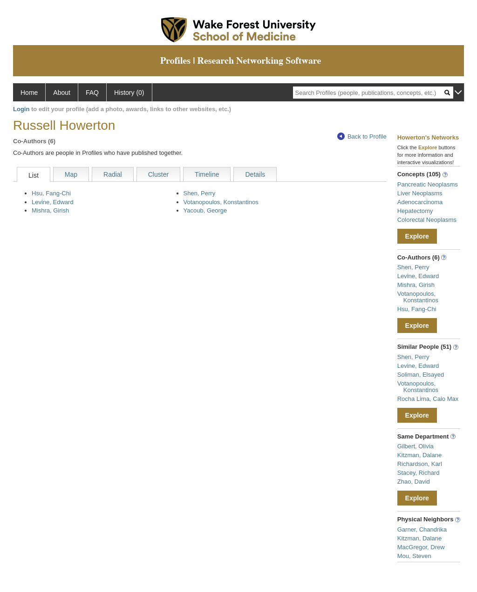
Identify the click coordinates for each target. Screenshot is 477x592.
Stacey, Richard (418, 472)
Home (29, 92)
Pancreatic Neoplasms (427, 184)
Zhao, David (413, 481)
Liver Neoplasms (420, 193)
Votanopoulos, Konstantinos (221, 202)
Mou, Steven (414, 555)
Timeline (207, 174)
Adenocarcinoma (420, 202)
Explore (417, 236)
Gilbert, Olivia (415, 446)
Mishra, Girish (50, 210)
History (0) (129, 92)
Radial (112, 174)
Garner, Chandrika (422, 529)
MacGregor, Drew (421, 547)
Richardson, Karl (419, 463)
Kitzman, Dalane (419, 455)
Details (255, 174)
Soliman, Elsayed (420, 374)
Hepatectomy (415, 210)
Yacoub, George (205, 210)
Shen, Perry (200, 193)
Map (71, 174)
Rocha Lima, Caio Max (428, 398)
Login (21, 109)
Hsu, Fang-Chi (51, 193)
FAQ (92, 92)
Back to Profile (362, 136)
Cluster (158, 174)
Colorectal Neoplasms (427, 219)
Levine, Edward (53, 202)
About (61, 92)
